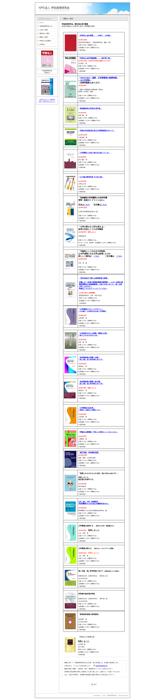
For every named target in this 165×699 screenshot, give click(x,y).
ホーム (41, 22)
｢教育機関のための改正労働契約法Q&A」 (94, 504)
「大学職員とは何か (86, 153)
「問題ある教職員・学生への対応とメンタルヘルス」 (98, 432)
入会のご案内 (43, 30)
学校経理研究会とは (45, 26)
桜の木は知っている (101, 153)
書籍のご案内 (43, 37)
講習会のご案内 (44, 33)
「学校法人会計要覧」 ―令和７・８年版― (94, 35)
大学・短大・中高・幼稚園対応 (88, 501)
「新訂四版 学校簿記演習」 (89, 452)
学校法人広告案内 (45, 41)
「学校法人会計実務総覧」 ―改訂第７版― (94, 58)
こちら (87, 205)
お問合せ (42, 44)
